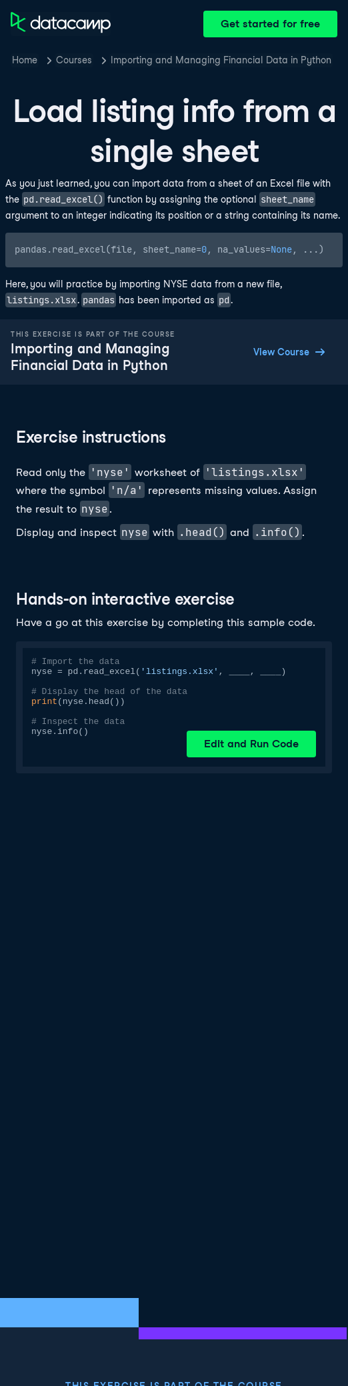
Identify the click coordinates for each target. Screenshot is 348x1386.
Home (24, 60)
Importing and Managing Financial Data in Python (221, 60)
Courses (74, 60)
